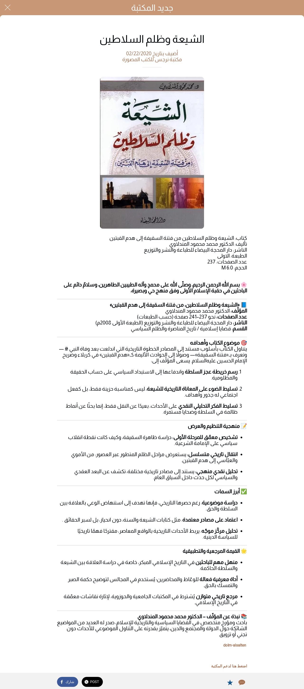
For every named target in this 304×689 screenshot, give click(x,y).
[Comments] (241, 682)
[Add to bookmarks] (230, 682)
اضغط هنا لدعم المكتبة (229, 666)
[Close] (7, 7)
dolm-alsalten (234, 645)
